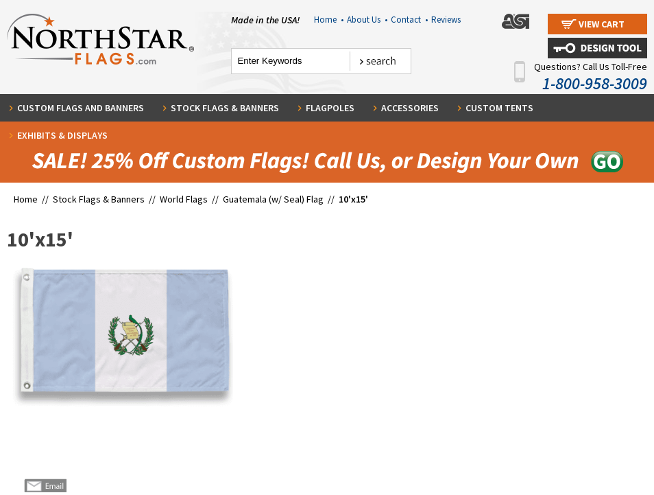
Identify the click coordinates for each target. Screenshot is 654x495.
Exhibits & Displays (62, 135)
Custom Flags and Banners (80, 108)
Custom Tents (499, 108)
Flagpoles (330, 108)
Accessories (410, 108)
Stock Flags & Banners (225, 108)
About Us (367, 19)
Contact (409, 19)
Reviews (446, 19)
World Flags (184, 199)
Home (328, 19)
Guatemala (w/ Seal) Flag (273, 199)
